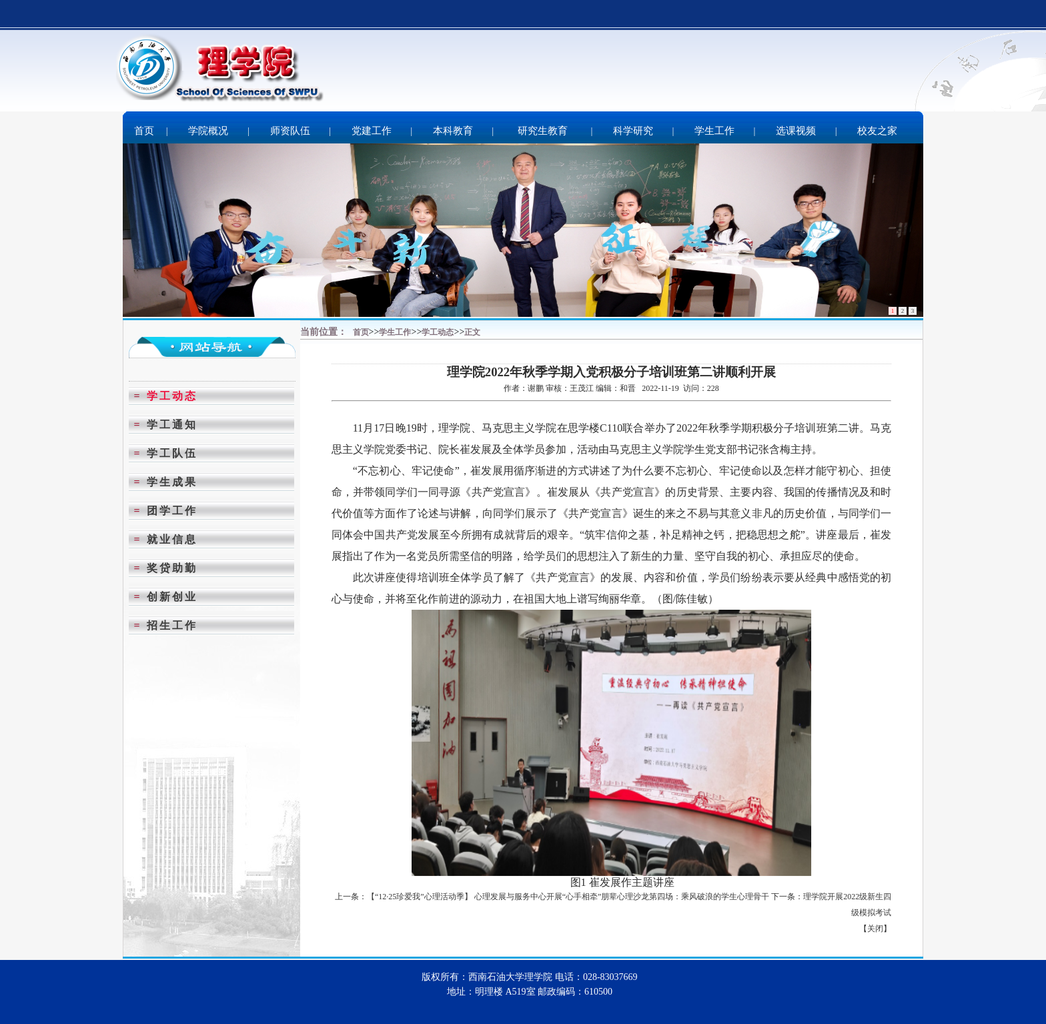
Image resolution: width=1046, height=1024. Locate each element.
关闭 (875, 928)
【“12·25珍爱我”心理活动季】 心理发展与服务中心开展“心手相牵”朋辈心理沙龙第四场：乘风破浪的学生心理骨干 (568, 896)
